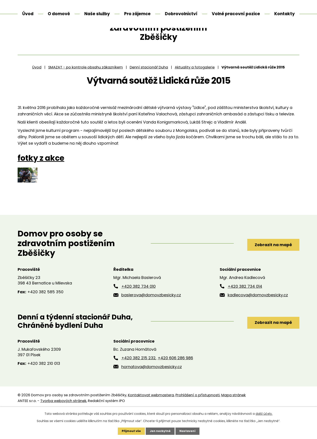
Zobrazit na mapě (265, 270)
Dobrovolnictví (181, 14)
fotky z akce (41, 185)
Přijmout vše (129, 431)
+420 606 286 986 (175, 385)
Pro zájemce (137, 14)
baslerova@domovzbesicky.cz (151, 322)
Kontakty (284, 14)
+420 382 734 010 (138, 313)
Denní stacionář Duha (149, 94)
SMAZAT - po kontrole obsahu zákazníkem (85, 94)
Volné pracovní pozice (236, 14)
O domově (59, 14)
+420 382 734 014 (245, 313)
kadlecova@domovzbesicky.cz (258, 322)
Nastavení (189, 431)
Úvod (36, 94)
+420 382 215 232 (138, 385)
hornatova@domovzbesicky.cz (151, 394)
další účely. (264, 413)
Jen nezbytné (160, 431)
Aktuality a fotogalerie (195, 94)
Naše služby (97, 14)
